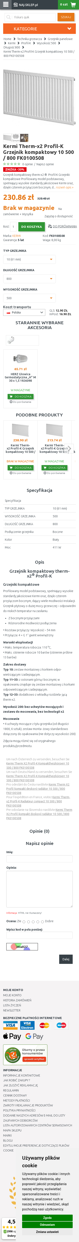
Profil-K (26, 43)
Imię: (9, 852)
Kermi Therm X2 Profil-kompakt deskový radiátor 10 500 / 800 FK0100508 (38, 789)
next (69, 448)
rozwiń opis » (64, 187)
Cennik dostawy (15, 1095)
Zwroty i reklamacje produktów (28, 1105)
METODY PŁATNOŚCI (16, 1100)
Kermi (11, 43)
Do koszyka (20, 396)
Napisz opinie (45, 164)
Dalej (66, 959)
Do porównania (65, 226)
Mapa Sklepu (12, 1130)
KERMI (16, 235)
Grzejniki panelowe (60, 39)
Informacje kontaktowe (21, 1075)
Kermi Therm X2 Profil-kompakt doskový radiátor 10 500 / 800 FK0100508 (39, 814)
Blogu (8, 1140)
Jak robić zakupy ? (16, 1080)
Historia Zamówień (17, 1000)
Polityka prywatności (19, 1110)
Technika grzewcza (29, 39)
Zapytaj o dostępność (58, 216)
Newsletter (11, 1010)
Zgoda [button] (47, 1217)
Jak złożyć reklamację (20, 1085)
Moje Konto (12, 995)
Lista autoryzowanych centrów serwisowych (37, 1125)
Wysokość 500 (46, 43)
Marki (7, 1135)
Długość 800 (12, 47)
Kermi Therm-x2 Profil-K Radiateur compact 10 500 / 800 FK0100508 (38, 801)
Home (7, 39)
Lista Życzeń (12, 1005)
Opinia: (11, 867)
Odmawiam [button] (47, 1224)
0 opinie (27, 164)
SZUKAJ (66, 17)
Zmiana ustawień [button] (47, 1232)
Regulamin (11, 1090)
